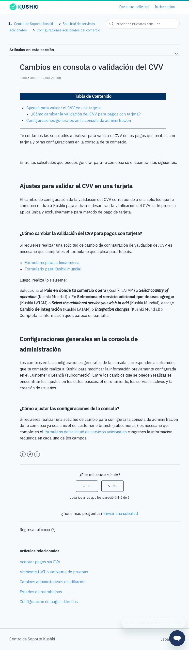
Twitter (30, 454)
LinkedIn (37, 454)
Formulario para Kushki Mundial (53, 269)
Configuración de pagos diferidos (49, 601)
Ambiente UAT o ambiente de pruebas (54, 571)
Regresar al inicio (37, 529)
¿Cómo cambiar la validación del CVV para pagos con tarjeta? (86, 114)
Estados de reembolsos (41, 591)
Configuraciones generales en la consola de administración (78, 120)
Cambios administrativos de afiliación (52, 581)
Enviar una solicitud (134, 7)
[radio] (87, 486)
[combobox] (143, 24)
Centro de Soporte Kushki (33, 24)
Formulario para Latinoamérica (52, 262)
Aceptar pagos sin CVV (40, 561)
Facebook (23, 454)
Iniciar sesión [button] (165, 7)
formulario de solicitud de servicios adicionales (85, 431)
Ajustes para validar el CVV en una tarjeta (63, 107)
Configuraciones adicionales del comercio (68, 30)
